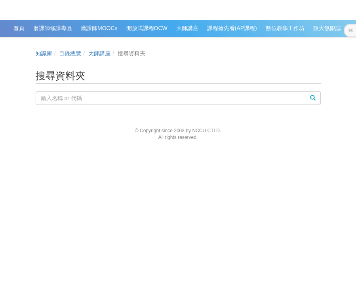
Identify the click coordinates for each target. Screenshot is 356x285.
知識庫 (44, 53)
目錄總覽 (70, 53)
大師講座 (99, 53)
